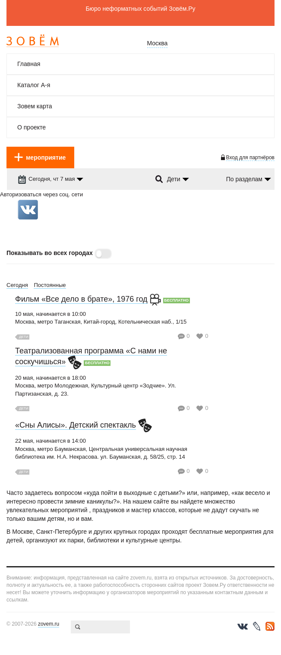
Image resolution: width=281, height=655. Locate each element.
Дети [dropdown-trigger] (173, 179)
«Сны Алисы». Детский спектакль (75, 425)
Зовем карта (34, 106)
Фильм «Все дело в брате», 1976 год (81, 299)
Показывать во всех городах (49, 252)
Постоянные (50, 285)
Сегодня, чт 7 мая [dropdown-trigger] (46, 179)
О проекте (31, 127)
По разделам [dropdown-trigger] (244, 179)
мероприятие (46, 157)
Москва (157, 43)
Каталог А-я (33, 85)
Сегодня (17, 285)
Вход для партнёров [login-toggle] (250, 157)
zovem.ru (48, 624)
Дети (23, 337)
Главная (28, 63)
